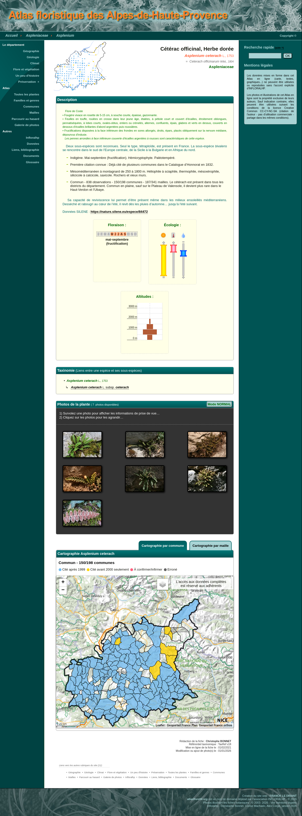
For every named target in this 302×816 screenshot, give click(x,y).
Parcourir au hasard (25, 118)
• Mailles (71, 777)
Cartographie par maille (210, 546)
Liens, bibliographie (25, 149)
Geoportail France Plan (182, 725)
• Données (142, 777)
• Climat (99, 772)
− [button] (62, 590)
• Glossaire (194, 777)
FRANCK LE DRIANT (283, 795)
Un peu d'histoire (27, 75)
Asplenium (65, 35)
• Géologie (87, 772)
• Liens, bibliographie (160, 777)
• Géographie (73, 772)
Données (33, 143)
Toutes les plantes (26, 94)
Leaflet (160, 725)
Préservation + (28, 81)
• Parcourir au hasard (88, 777)
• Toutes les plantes (176, 772)
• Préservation (156, 772)
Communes (31, 106)
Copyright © (288, 35)
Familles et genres (26, 100)
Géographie (31, 51)
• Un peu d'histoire (138, 772)
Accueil (11, 35)
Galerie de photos (27, 125)
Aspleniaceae (37, 35)
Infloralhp (32, 137)
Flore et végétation (26, 69)
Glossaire (32, 162)
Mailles (34, 112)
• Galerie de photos (111, 777)
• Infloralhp (129, 777)
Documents (31, 155)
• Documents (180, 777)
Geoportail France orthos (215, 725)
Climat (34, 63)
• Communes (218, 772)
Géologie (33, 57)
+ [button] (62, 582)
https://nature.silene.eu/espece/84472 (119, 212)
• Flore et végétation (116, 772)
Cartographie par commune (163, 546)
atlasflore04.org (197, 799)
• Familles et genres (198, 772)
